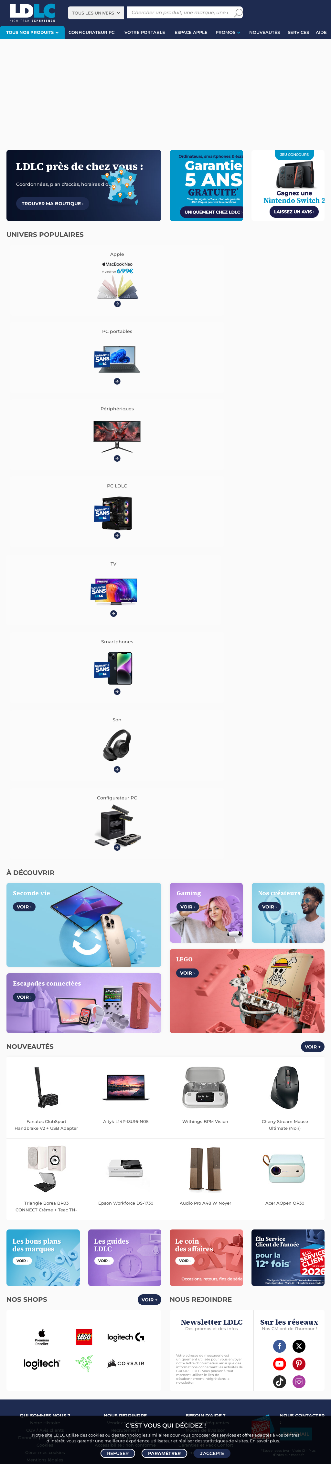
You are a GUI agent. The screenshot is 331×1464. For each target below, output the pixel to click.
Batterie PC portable (206, 1280)
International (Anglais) (236, 1092)
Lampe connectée (188, 1240)
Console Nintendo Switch (122, 1349)
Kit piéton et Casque (54, 1308)
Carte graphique (77, 1219)
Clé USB (298, 1260)
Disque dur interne (122, 1226)
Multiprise (219, 1315)
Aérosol (240, 1274)
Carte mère (63, 1226)
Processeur (38, 1226)
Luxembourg (131, 1092)
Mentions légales (45, 1013)
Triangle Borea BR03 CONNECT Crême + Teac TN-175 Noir (46, 760)
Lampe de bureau (259, 1267)
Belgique (101, 1092)
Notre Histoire (45, 976)
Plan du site (165, 1196)
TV (7, 1253)
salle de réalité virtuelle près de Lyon (264, 1401)
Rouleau (295, 1308)
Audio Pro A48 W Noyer (205, 756)
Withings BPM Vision (205, 675)
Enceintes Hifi (44, 1260)
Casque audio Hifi (114, 1253)
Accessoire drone (273, 1226)
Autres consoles (71, 1335)
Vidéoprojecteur (29, 1253)
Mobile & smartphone (26, 1294)
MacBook (14, 1226)
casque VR (121, 1401)
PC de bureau (45, 1219)
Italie (200, 1092)
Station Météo (291, 1240)
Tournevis (233, 1308)
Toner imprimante (188, 1260)
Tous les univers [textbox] (93, 12)
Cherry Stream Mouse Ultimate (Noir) (285, 679)
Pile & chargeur (295, 1267)
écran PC (96, 1401)
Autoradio (125, 1294)
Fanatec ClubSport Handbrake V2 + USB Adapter (46, 679)
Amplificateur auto (95, 1308)
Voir (24, 461)
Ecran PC (105, 1219)
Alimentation (276, 1301)
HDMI (176, 1301)
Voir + (313, 601)
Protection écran (134, 1308)
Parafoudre (304, 1301)
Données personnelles (42, 991)
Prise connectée (258, 1240)
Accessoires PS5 (20, 1342)
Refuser (118, 1453)
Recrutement (125, 984)
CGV (30, 984)
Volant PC (14, 1335)
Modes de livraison (206, 984)
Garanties (188, 998)
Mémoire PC (130, 1219)
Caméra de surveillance (289, 1219)
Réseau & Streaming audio (113, 1267)
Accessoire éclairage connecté (287, 1233)
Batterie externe (20, 1315)
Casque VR (139, 1342)
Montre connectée (188, 1219)
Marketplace (125, 991)
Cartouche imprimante (231, 1260)
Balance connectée (233, 1226)
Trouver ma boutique (53, 203)
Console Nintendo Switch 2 (116, 1335)
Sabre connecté (224, 1240)
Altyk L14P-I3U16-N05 (125, 675)
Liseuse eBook (144, 1260)
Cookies (45, 998)
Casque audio (80, 1253)
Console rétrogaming (73, 1349)
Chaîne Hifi (73, 1267)
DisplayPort (248, 1301)
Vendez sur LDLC (125, 976)
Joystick (74, 1342)
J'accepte (212, 1453)
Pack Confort (219, 998)
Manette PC (51, 1342)
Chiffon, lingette (223, 1267)
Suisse (158, 1092)
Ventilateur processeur (104, 1233)
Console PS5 (40, 1335)
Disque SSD (89, 1226)
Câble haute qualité (264, 1308)
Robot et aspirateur (244, 1219)
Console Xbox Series (105, 1342)
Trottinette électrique (191, 1226)
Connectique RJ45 (188, 1315)
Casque (56, 1253)
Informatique (183, 1335)
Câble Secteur (183, 1308)
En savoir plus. (265, 1440)
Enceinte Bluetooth (108, 1260)
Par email (296, 988)
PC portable (16, 1219)
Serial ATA (210, 1308)
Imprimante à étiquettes (275, 1274)
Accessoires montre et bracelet (225, 1233)
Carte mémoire (97, 1294)
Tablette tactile (64, 1233)
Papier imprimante (211, 1274)
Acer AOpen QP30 (284, 756)
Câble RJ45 (223, 1301)
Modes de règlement (205, 991)
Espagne (179, 1092)
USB (204, 1301)
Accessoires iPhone (59, 1315)
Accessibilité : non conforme (125, 998)
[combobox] (96, 12)
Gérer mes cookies (45, 1006)
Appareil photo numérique (33, 1267)
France (78, 1092)
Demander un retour (205, 1006)
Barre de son (73, 1260)
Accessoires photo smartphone (95, 1301)
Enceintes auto (64, 1294)
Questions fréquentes (205, 976)
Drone (216, 1219)
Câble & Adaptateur (100, 1315)
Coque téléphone (45, 1301)
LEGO (10, 1349)
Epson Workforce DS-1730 (126, 756)
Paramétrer (164, 1453)
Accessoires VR (34, 1349)
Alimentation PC (30, 1233)
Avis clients (51, 984)
